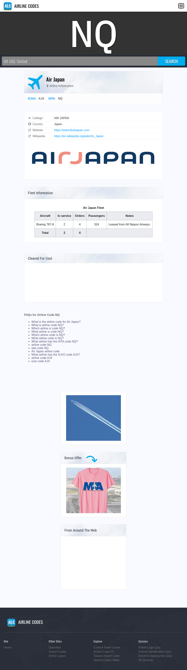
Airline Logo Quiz (149, 647)
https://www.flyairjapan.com (71, 130)
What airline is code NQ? (47, 331)
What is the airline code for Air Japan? (56, 321)
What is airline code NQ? (47, 325)
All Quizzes (145, 660)
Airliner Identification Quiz (154, 651)
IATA (51, 98)
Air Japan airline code (45, 351)
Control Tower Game (107, 647)
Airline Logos (57, 655)
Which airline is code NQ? (48, 328)
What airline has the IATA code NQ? (54, 341)
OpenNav (55, 647)
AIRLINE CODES (21, 6)
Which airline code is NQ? (48, 334)
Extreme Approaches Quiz (155, 655)
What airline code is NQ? (47, 338)
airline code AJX (41, 357)
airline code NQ (41, 344)
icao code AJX (40, 361)
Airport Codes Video (107, 660)
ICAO (31, 98)
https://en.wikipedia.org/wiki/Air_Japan (79, 136)
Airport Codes (57, 651)
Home (8, 647)
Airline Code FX (104, 651)
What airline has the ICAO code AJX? (55, 354)
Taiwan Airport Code (107, 655)
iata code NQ (39, 348)
